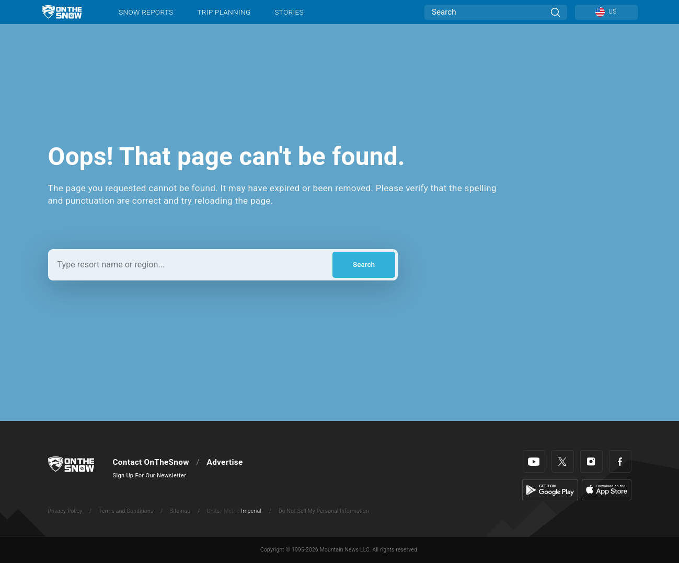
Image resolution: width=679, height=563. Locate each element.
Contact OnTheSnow (151, 462)
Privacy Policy (65, 511)
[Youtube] (534, 461)
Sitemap (180, 511)
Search (364, 264)
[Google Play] (550, 489)
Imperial (251, 511)
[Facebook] (620, 461)
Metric (231, 511)
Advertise (225, 462)
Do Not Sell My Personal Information (324, 511)
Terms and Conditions (126, 511)
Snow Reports (146, 12)
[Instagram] (591, 461)
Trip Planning (223, 12)
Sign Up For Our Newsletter (150, 475)
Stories (288, 12)
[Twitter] (562, 461)
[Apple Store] (606, 489)
